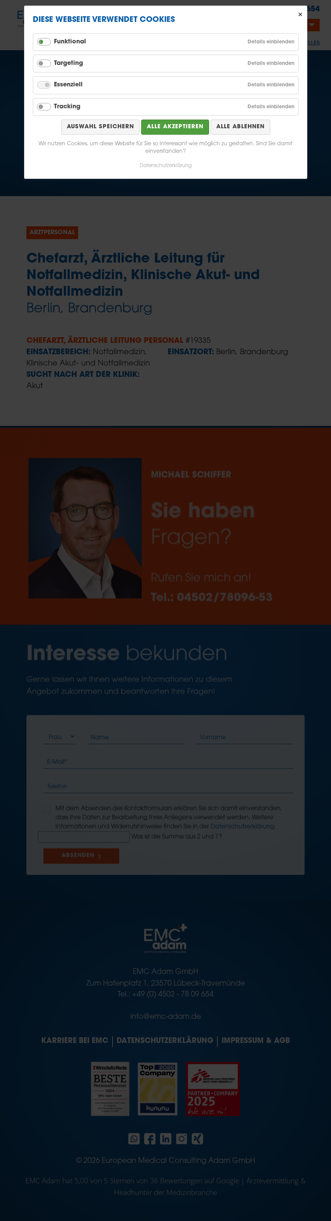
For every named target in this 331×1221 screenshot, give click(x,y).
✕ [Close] (300, 14)
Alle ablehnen (240, 127)
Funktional (70, 42)
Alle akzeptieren (175, 127)
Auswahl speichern (100, 127)
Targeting (68, 63)
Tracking (67, 107)
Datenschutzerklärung (166, 165)
